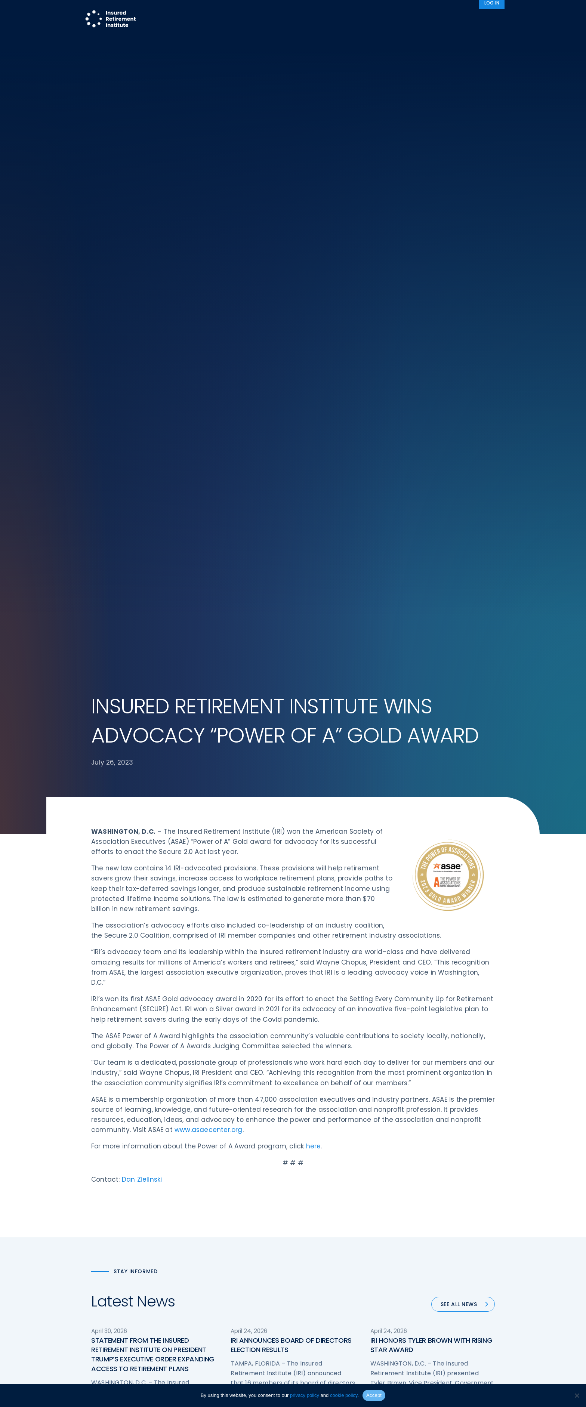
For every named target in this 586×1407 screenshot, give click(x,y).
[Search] (494, 19)
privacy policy (304, 1395)
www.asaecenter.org (209, 1131)
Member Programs (325, 19)
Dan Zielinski (142, 1181)
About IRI (429, 19)
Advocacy (385, 19)
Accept (374, 1395)
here (313, 1148)
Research (272, 19)
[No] (576, 1395)
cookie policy (343, 1395)
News (467, 19)
